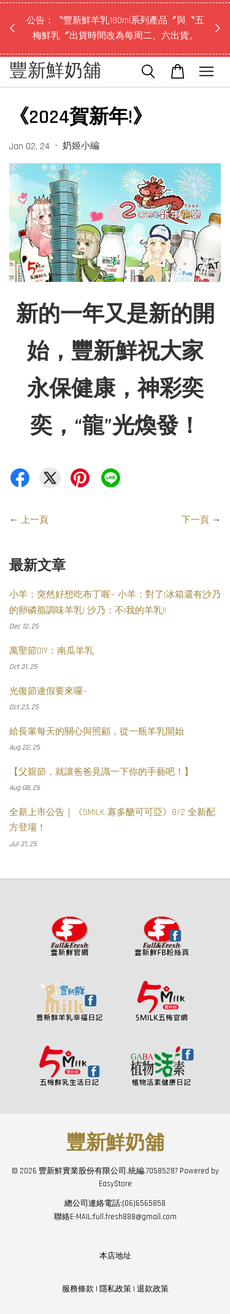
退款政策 (153, 1289)
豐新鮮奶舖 (55, 72)
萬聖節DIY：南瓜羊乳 (51, 651)
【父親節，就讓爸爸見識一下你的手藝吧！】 (101, 772)
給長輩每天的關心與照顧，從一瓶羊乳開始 (96, 731)
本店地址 (115, 1256)
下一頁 (195, 520)
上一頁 (34, 520)
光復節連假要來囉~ (48, 691)
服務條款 (78, 1289)
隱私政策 (115, 1289)
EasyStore (115, 1184)
